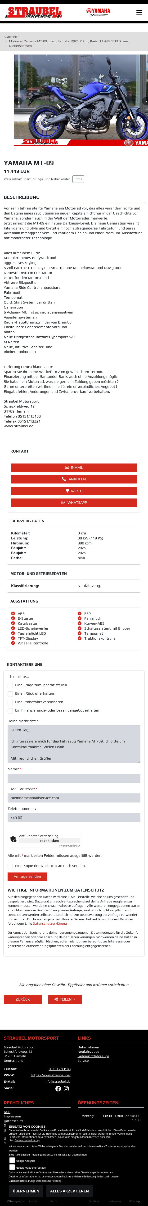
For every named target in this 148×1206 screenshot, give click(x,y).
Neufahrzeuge (88, 1052)
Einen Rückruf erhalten (34, 694)
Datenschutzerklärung (50, 924)
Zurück (23, 1000)
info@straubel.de (58, 1082)
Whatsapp (74, 503)
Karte (74, 491)
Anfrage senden (27, 877)
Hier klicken (49, 841)
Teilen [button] (63, 1000)
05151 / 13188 (60, 1069)
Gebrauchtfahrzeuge (93, 1057)
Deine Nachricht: (23, 721)
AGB (7, 1113)
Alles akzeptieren (69, 1191)
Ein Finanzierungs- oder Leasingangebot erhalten (57, 711)
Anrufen (74, 480)
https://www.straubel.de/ (51, 1076)
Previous (18, 102)
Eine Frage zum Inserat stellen (41, 686)
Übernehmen (26, 1191)
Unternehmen (88, 1048)
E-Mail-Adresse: (22, 789)
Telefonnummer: (22, 809)
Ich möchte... (18, 677)
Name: (14, 770)
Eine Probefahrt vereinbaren (39, 702)
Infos (78, 180)
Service (83, 1061)
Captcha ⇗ (69, 846)
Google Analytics (25, 1160)
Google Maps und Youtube (31, 1167)
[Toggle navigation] (139, 12)
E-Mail (74, 468)
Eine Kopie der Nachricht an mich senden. (50, 866)
